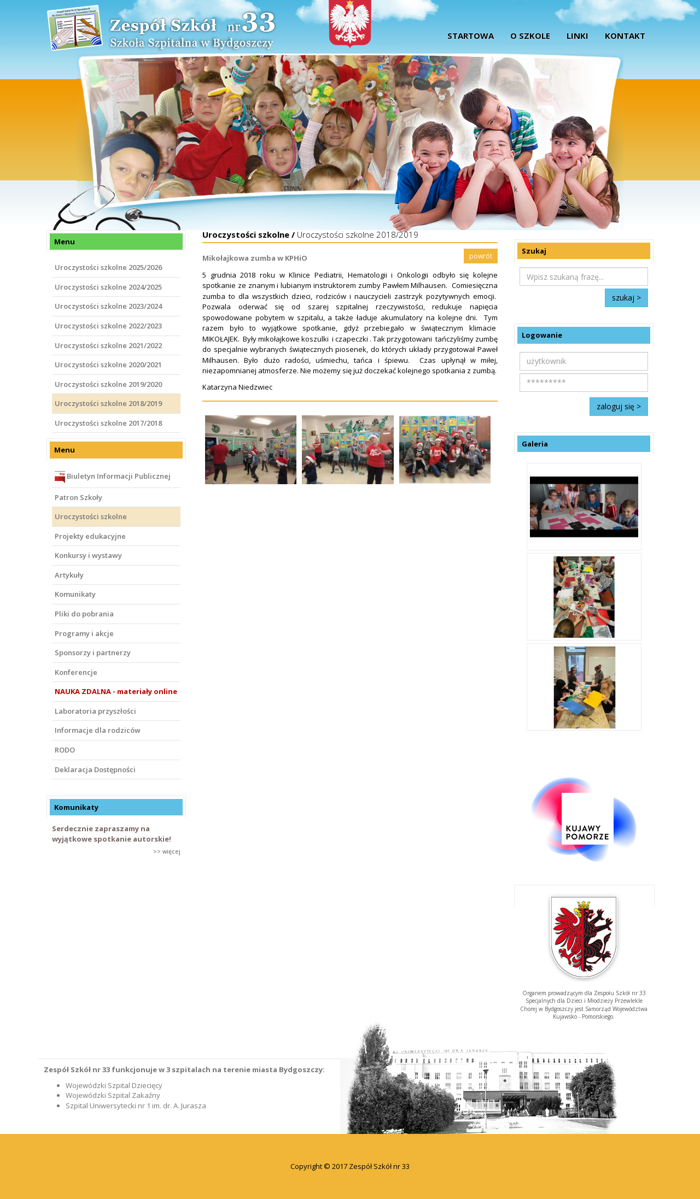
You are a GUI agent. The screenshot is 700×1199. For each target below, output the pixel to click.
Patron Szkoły (78, 497)
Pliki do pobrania (84, 614)
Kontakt (625, 35)
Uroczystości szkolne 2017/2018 (108, 423)
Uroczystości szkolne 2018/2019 (108, 403)
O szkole (530, 35)
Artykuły (69, 575)
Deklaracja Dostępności (95, 769)
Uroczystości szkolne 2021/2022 (108, 345)
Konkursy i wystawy (88, 555)
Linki (577, 35)
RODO (65, 750)
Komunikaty (75, 594)
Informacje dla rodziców (98, 730)
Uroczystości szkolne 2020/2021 (108, 364)
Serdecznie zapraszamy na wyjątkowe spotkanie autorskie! (111, 834)
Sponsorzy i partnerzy (93, 652)
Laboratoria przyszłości (95, 711)
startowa (470, 35)
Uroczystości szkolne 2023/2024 (108, 306)
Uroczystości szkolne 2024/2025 (108, 287)
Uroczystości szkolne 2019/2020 (108, 384)
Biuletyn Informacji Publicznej (113, 477)
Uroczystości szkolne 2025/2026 (108, 267)
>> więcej (166, 851)
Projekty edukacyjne (90, 536)
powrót (480, 256)
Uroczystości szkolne (91, 516)
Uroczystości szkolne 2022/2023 (108, 326)
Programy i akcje (84, 633)
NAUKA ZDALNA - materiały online (116, 691)
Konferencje (76, 672)
